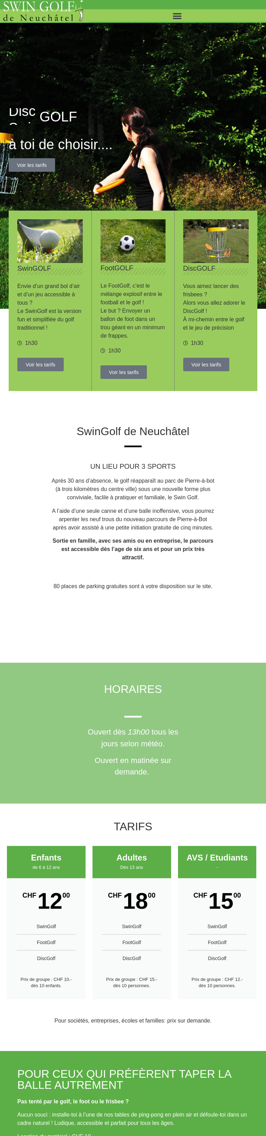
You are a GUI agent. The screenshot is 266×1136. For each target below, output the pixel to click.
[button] (177, 16)
